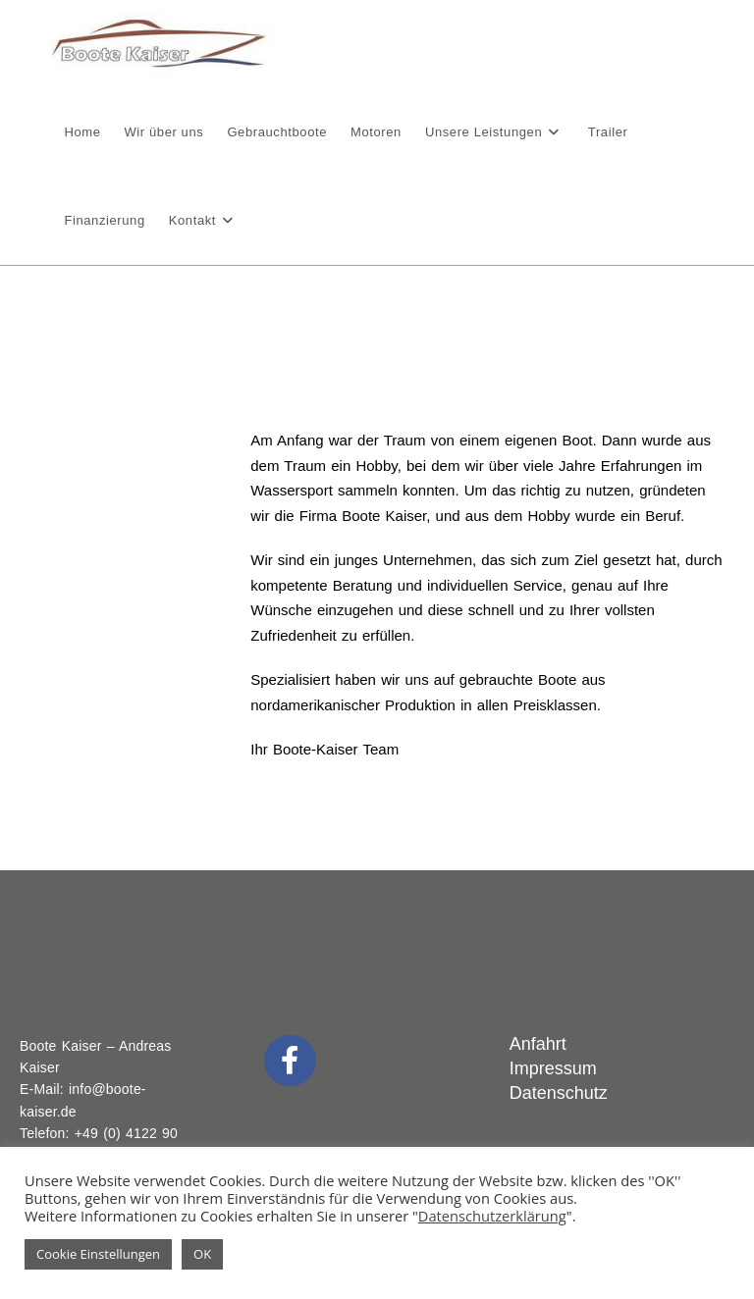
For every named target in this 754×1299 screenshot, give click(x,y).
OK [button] (202, 1254)
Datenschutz (559, 1093)
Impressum (553, 1068)
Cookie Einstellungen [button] (98, 1254)
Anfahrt (538, 1044)
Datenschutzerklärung (492, 1215)
